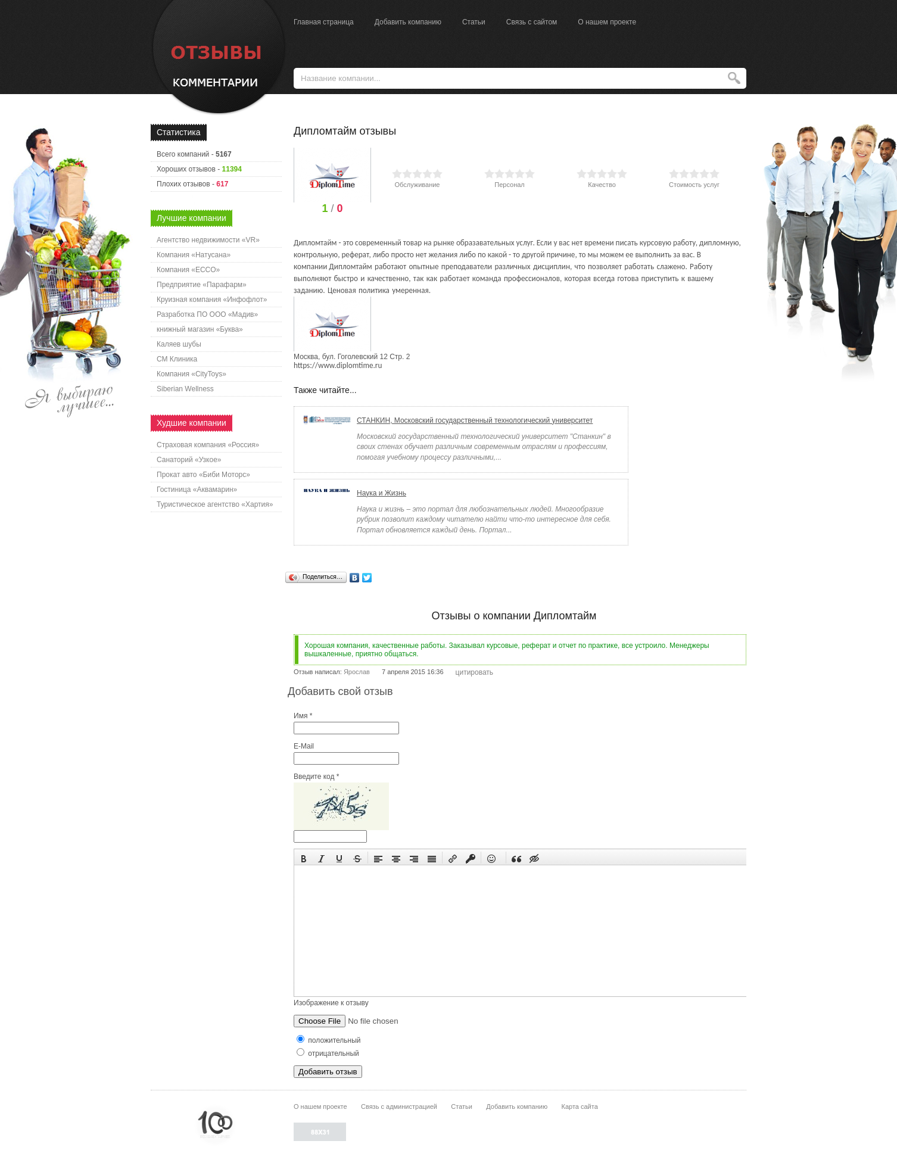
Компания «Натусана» (194, 255)
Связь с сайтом (531, 22)
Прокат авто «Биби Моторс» (203, 474)
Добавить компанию (408, 22)
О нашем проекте (607, 22)
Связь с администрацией (399, 1106)
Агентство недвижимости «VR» (208, 240)
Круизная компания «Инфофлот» (212, 299)
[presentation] (304, 857)
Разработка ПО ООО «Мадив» (207, 314)
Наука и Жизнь (381, 493)
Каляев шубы (179, 344)
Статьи (473, 22)
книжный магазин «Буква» (200, 329)
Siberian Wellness (185, 389)
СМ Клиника (177, 359)
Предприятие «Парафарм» (202, 284)
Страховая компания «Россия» (208, 445)
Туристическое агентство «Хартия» (215, 504)
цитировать (475, 672)
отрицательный (328, 1053)
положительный (329, 1040)
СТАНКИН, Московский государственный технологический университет (475, 420)
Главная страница (324, 22)
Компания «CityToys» (191, 374)
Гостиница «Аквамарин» (197, 489)
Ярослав (357, 671)
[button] (303, 858)
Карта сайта (579, 1106)
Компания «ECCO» (188, 270)
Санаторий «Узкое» (189, 460)
